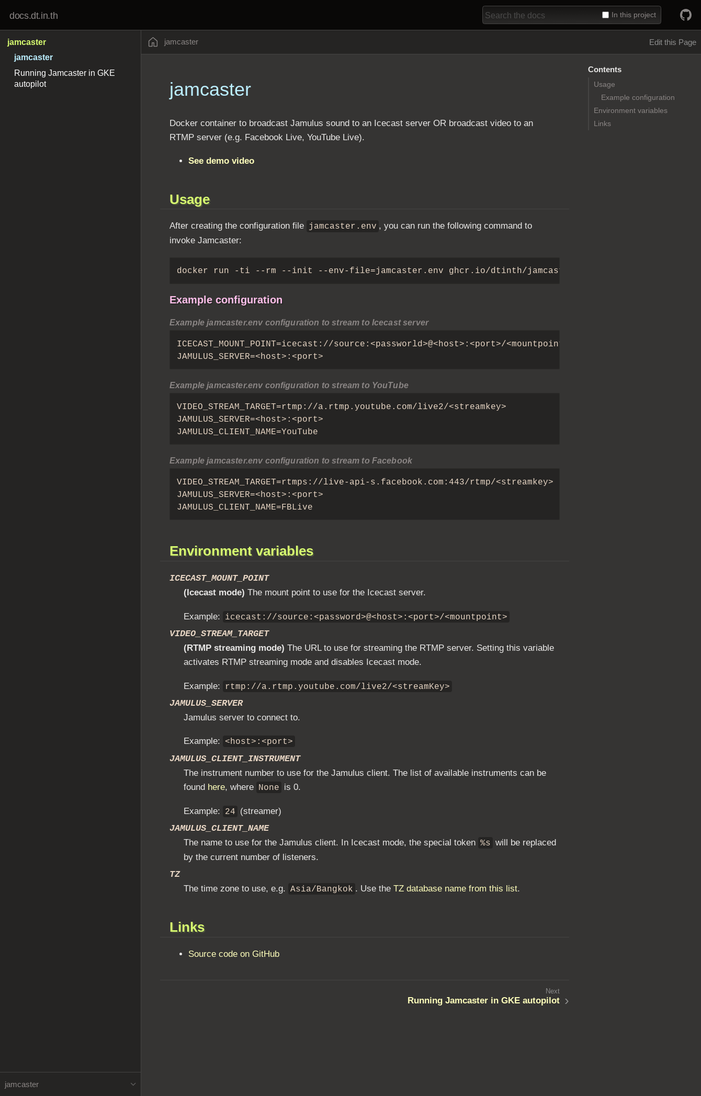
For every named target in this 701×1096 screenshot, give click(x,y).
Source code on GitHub (233, 954)
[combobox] (540, 15)
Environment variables (631, 110)
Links (602, 123)
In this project (629, 14)
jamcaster (26, 42)
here (216, 787)
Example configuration (638, 97)
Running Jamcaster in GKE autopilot (484, 1000)
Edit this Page (672, 42)
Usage (604, 84)
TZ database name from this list (455, 889)
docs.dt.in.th (33, 15)
